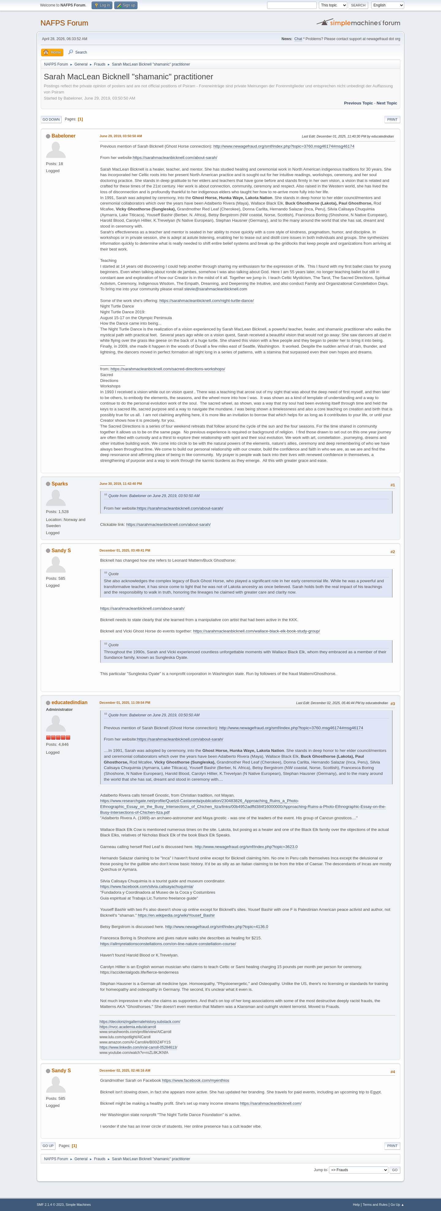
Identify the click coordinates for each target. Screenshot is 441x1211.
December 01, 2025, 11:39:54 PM (125, 702)
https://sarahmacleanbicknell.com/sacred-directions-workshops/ (168, 369)
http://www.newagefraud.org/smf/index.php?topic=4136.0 (216, 926)
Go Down (51, 119)
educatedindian (69, 702)
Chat (298, 39)
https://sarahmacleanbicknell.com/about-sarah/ (175, 157)
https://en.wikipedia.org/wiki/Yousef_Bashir (176, 915)
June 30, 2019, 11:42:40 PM (121, 483)
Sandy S (61, 550)
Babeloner (63, 135)
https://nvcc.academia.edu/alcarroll (128, 1027)
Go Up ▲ (397, 1204)
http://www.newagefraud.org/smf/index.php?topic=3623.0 (246, 846)
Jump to (320, 1170)
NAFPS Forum (64, 23)
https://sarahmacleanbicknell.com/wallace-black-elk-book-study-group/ (256, 631)
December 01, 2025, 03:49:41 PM (125, 550)
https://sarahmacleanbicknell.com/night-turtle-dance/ (206, 300)
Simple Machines (78, 1204)
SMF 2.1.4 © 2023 (50, 1204)
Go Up (48, 1146)
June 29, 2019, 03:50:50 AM (121, 136)
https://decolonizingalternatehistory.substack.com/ (140, 1022)
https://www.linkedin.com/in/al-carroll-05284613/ (138, 1047)
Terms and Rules (375, 1204)
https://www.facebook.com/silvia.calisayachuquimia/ (146, 886)
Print (392, 119)
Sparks (59, 483)
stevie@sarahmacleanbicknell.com (215, 289)
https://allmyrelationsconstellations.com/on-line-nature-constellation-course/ (168, 943)
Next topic (387, 103)
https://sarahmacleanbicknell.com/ (271, 1103)
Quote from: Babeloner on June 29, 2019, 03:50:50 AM (153, 496)
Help (356, 1204)
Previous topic (358, 103)
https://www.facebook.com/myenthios (195, 1080)
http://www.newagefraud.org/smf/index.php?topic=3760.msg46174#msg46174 (284, 146)
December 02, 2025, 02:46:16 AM (125, 1070)
